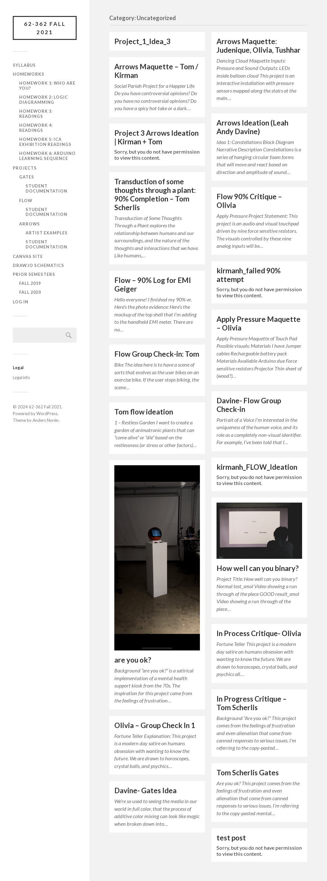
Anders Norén (45, 420)
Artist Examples (47, 232)
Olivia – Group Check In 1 (154, 725)
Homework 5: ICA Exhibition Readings (45, 142)
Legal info (21, 377)
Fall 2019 (30, 283)
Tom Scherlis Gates (248, 772)
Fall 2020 (30, 292)
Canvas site (28, 256)
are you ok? (132, 660)
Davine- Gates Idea (145, 790)
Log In (20, 301)
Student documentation (46, 188)
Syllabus (24, 65)
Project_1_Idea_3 (142, 41)
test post (231, 837)
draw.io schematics (38, 265)
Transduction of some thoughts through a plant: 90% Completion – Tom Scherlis (155, 194)
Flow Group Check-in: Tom (156, 354)
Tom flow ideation (143, 411)
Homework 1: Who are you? (47, 85)
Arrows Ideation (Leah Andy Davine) (252, 127)
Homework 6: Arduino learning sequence (47, 156)
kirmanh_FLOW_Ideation (257, 467)
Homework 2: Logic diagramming (43, 100)
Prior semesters (34, 274)
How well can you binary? (258, 568)
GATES (26, 176)
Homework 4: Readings (36, 128)
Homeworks (28, 74)
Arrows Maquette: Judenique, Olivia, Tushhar (258, 45)
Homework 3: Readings (36, 114)
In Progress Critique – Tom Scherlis (252, 703)
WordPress (46, 413)
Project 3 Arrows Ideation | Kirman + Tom (156, 137)
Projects (25, 168)
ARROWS (29, 223)
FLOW (25, 200)
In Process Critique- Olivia (259, 633)
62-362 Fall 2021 (45, 27)
